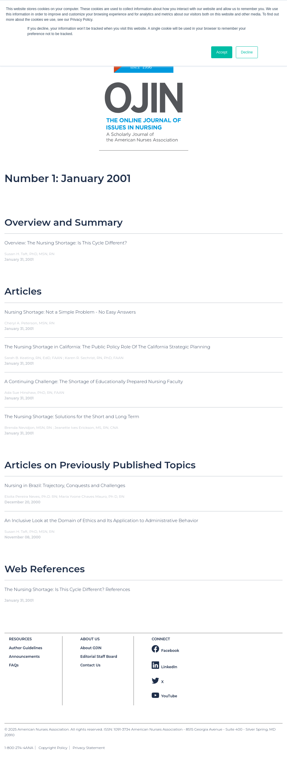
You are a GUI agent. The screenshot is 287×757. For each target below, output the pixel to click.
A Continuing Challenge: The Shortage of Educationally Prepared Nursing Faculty (93, 381)
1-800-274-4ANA (18, 747)
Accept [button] (221, 52)
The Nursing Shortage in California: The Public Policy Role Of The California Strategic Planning (107, 347)
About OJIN (90, 648)
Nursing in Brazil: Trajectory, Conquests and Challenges (64, 485)
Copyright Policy (53, 747)
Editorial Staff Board (98, 656)
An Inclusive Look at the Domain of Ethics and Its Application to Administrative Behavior (101, 520)
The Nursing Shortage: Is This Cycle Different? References (67, 589)
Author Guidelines (25, 648)
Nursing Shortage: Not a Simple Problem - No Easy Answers (70, 312)
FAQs (13, 665)
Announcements (24, 656)
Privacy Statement (89, 747)
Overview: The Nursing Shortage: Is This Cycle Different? (65, 243)
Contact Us (90, 665)
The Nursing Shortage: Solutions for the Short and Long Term (71, 416)
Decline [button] (247, 52)
